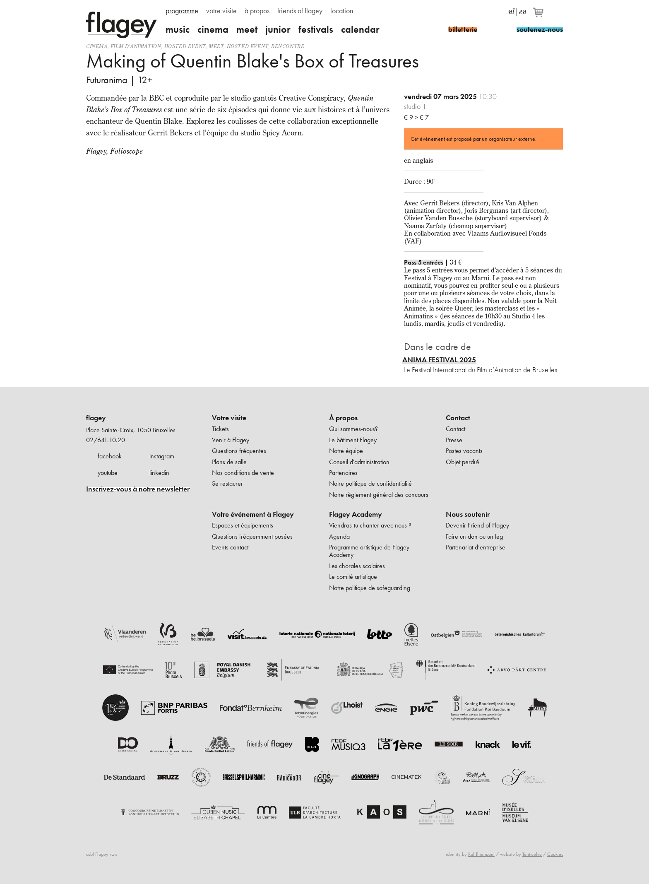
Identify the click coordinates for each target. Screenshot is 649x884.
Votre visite (229, 418)
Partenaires (343, 472)
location (341, 11)
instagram (161, 456)
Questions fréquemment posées (252, 536)
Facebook (453, 12)
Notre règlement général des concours (378, 494)
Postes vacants (464, 450)
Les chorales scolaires (357, 565)
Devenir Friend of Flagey (477, 525)
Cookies (555, 854)
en (522, 10)
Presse (454, 440)
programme (182, 11)
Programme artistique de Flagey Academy (369, 551)
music (178, 29)
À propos (343, 418)
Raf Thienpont (481, 854)
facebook (110, 456)
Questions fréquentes (239, 450)
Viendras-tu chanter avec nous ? (370, 525)
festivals (315, 29)
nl (511, 10)
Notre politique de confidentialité (370, 483)
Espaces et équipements (242, 525)
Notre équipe (346, 450)
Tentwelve (532, 854)
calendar (360, 29)
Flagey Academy (355, 514)
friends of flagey (299, 11)
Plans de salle (229, 462)
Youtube (482, 12)
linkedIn (497, 12)
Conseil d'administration (359, 462)
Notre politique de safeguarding (369, 587)
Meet (216, 46)
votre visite (221, 11)
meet (246, 29)
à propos (257, 11)
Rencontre (287, 46)
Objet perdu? (463, 462)
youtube (108, 472)
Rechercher (558, 12)
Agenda (339, 536)
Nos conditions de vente (243, 472)
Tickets (220, 428)
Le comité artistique (353, 576)
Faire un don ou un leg (474, 536)
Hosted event (185, 46)
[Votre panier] (540, 15)
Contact (458, 418)
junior (278, 29)
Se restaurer (227, 483)
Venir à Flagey (230, 440)
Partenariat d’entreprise (475, 547)
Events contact (230, 547)
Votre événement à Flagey (253, 514)
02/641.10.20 (105, 440)
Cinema (97, 46)
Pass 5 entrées (423, 262)
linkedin (159, 472)
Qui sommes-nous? (353, 428)
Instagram (468, 12)
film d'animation (136, 46)
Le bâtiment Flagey (353, 440)
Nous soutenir (468, 514)
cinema (212, 29)
